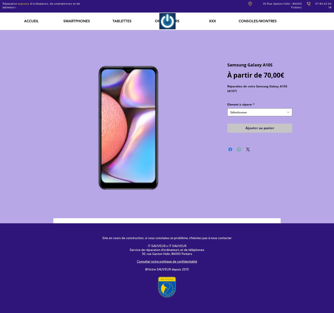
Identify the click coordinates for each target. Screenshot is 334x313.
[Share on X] (248, 149)
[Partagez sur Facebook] (230, 149)
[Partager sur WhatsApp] (239, 149)
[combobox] (259, 112)
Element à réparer (240, 104)
